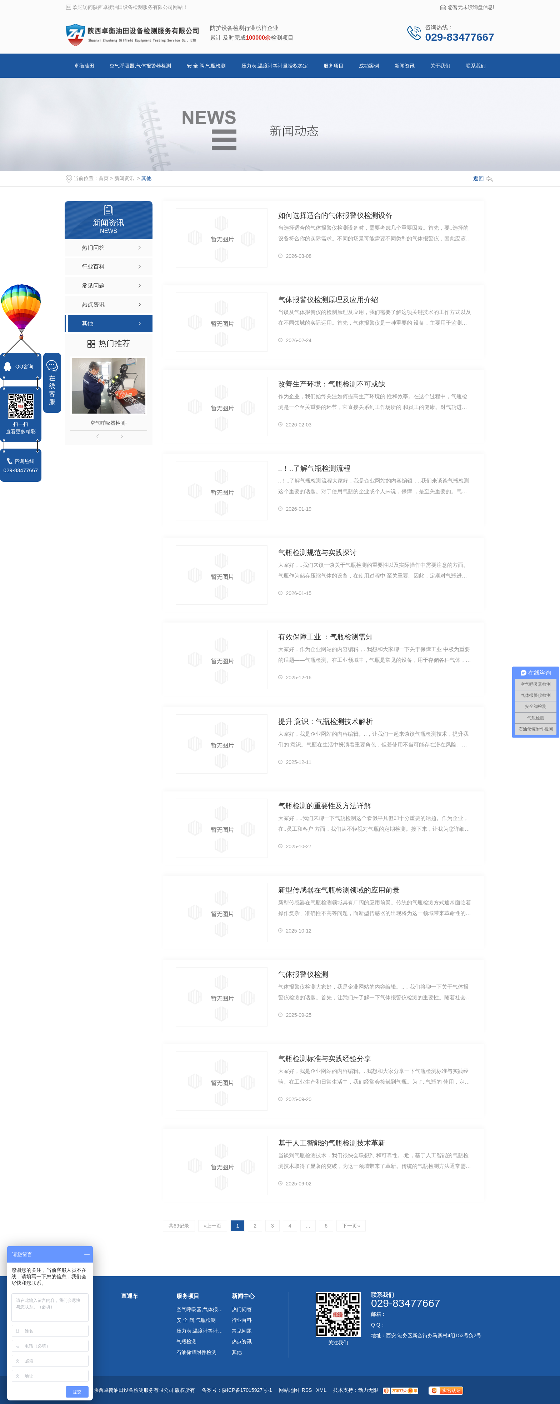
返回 (482, 178)
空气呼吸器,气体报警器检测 (140, 66)
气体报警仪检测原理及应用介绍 (328, 300)
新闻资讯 (405, 66)
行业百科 (242, 1320)
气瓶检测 (186, 1341)
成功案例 (369, 66)
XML (322, 1390)
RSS (308, 1390)
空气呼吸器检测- (108, 423)
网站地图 (289, 1390)
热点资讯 (242, 1341)
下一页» (351, 1226)
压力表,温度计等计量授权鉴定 (274, 66)
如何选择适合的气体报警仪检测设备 (335, 215)
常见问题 (242, 1331)
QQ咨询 (24, 366)
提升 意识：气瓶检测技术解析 (325, 721)
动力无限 (368, 1390)
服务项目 (334, 66)
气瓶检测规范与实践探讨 (317, 552)
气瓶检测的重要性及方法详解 (324, 806)
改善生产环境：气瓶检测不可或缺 (331, 384)
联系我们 (476, 66)
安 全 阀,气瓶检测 (206, 66)
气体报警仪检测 (303, 974)
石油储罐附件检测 (196, 1352)
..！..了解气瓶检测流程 (314, 468)
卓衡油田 (84, 66)
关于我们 (440, 66)
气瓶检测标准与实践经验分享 (324, 1059)
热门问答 (242, 1309)
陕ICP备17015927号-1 (247, 1390)
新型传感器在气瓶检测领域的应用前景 (339, 890)
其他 (146, 178)
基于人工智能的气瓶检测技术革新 (331, 1143)
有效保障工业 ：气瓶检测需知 (325, 637)
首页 (104, 178)
